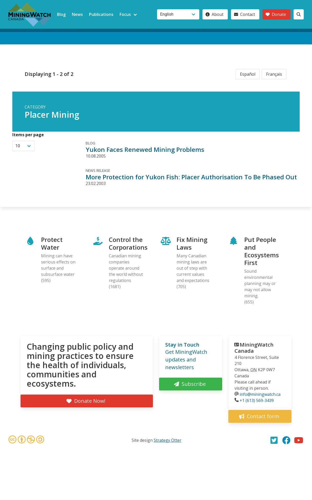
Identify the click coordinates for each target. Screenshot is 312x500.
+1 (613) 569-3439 (257, 400)
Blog (61, 14)
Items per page (28, 135)
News (77, 14)
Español (247, 74)
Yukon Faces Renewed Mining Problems (145, 149)
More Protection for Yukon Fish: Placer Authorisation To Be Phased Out (191, 177)
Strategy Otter (167, 440)
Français (274, 74)
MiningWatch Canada (254, 347)
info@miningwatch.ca (260, 394)
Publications (101, 14)
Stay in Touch (182, 344)
